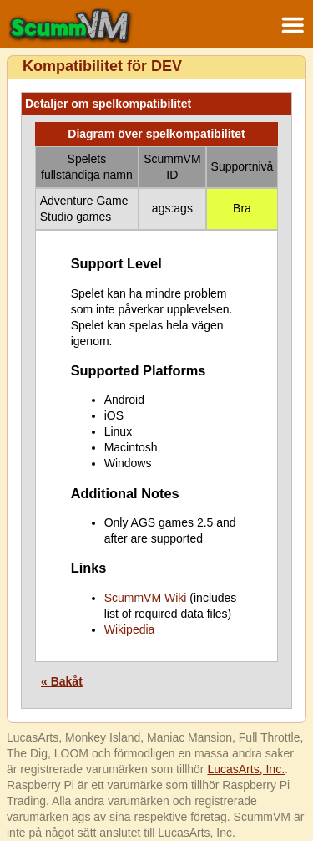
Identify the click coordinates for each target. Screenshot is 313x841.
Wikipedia (129, 629)
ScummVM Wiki (145, 597)
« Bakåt (62, 681)
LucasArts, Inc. (246, 769)
